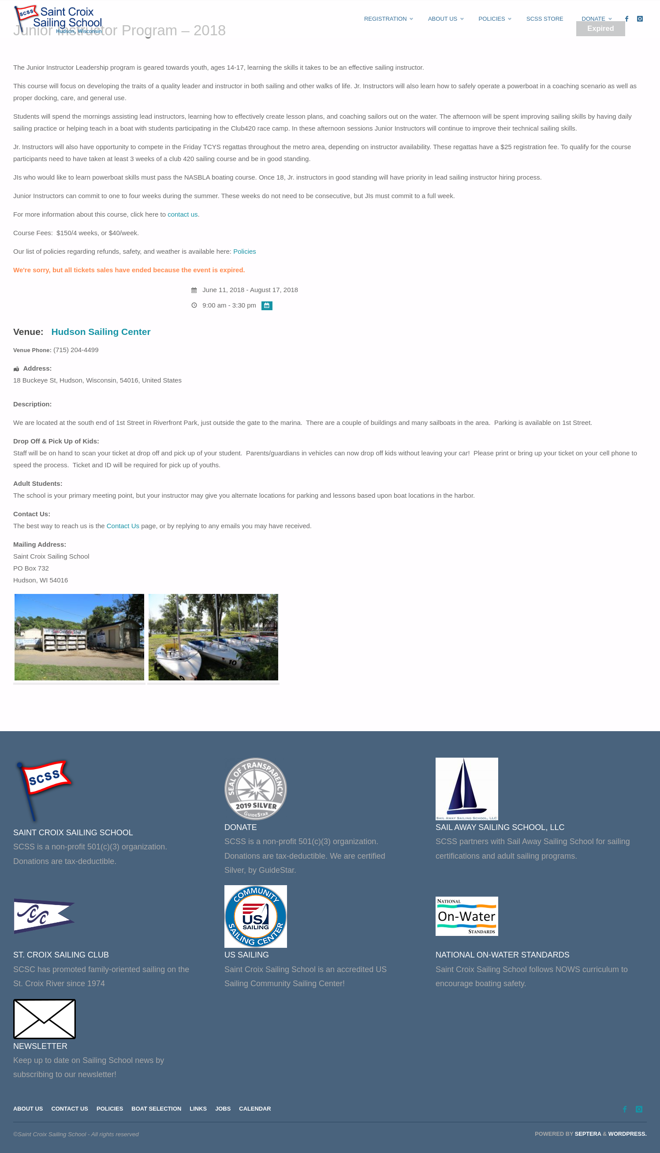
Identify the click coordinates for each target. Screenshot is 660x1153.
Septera (587, 1133)
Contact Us (123, 526)
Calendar (266, 1109)
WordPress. (627, 1133)
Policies (244, 251)
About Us (29, 1109)
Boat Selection (163, 1109)
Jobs (233, 1109)
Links (207, 1109)
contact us (183, 214)
